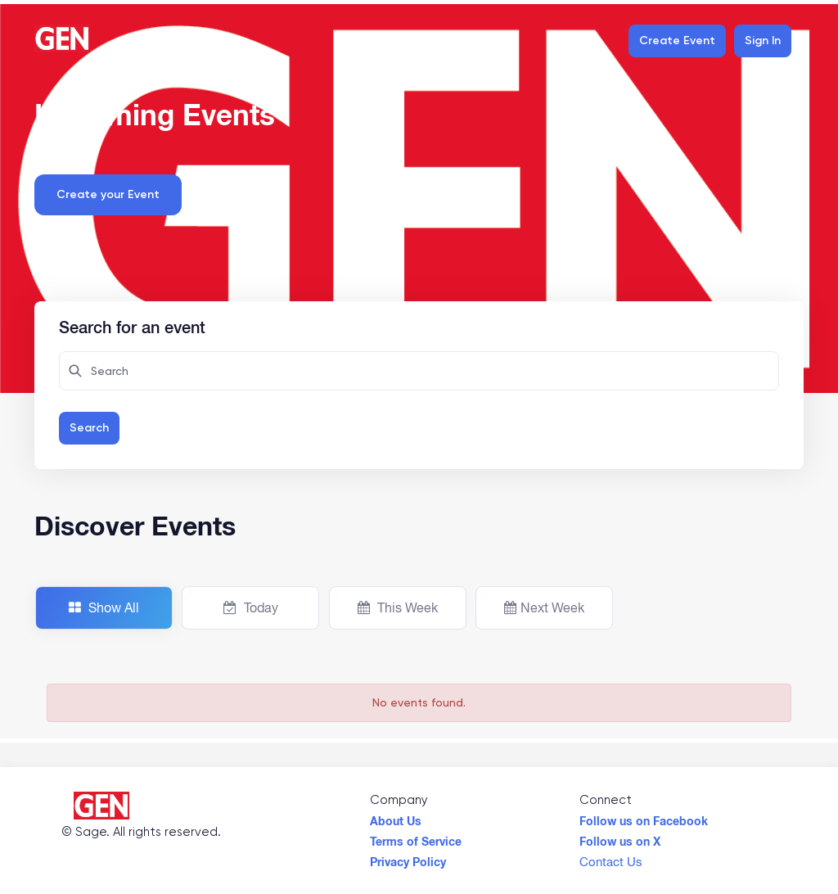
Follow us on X (619, 837)
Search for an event (132, 325)
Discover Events (135, 525)
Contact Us (610, 858)
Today (250, 607)
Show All (104, 607)
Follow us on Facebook (643, 817)
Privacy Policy (408, 858)
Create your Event (108, 194)
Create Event (677, 40)
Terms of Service (416, 837)
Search (89, 428)
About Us (395, 817)
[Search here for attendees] (419, 371)
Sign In (763, 40)
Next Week (544, 607)
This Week (398, 607)
